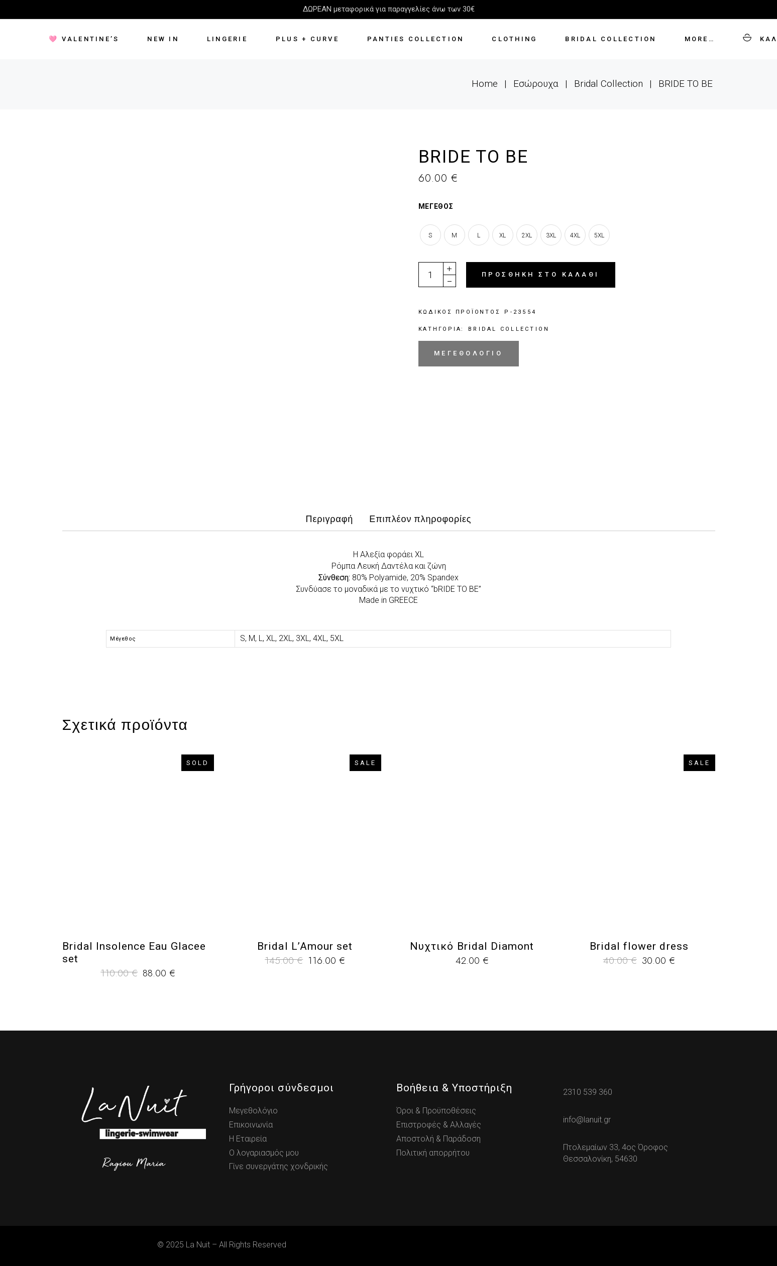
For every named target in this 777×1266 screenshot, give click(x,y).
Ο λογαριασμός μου (264, 1153)
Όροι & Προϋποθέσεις (436, 1110)
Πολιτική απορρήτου (433, 1153)
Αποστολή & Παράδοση (438, 1139)
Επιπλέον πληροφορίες (420, 519)
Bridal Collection (508, 329)
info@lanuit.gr (587, 1119)
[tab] (329, 522)
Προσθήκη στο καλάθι (541, 274)
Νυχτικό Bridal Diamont (472, 946)
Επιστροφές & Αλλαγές (438, 1124)
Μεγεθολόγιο (468, 353)
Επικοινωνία (251, 1124)
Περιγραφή (330, 519)
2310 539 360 (587, 1092)
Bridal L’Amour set (305, 946)
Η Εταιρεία (248, 1139)
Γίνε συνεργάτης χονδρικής (278, 1166)
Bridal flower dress (639, 946)
